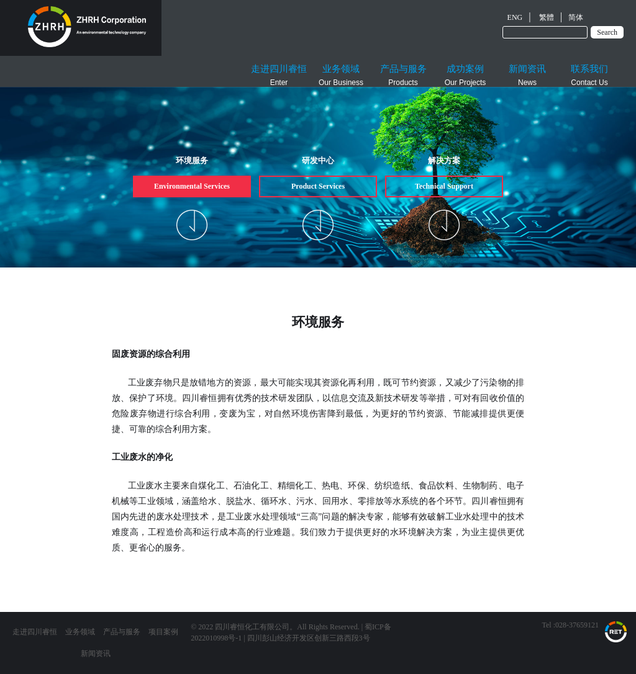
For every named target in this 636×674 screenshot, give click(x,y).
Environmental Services (192, 186)
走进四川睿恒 (34, 631)
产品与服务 (121, 631)
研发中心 (318, 160)
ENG (515, 17)
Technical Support (444, 186)
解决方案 (444, 160)
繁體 (546, 17)
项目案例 (163, 631)
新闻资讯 (96, 653)
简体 (575, 17)
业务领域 (80, 631)
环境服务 (192, 160)
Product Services (318, 186)
